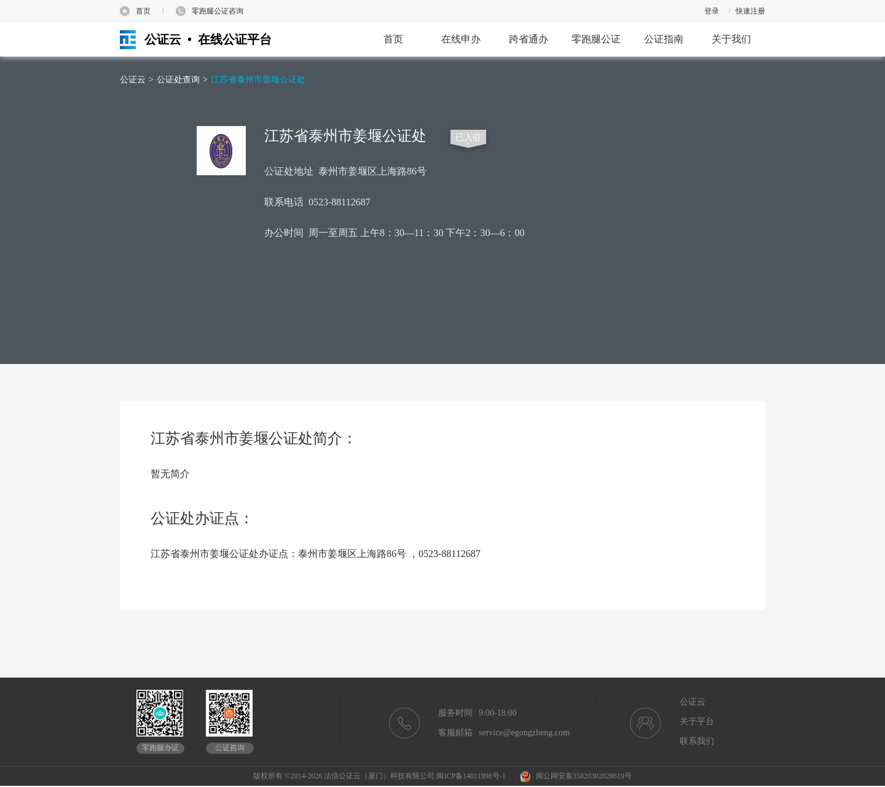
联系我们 (697, 741)
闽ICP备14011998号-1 (470, 776)
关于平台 (697, 721)
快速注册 (750, 11)
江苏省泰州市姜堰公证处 (258, 79)
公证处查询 (178, 79)
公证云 (133, 79)
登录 (711, 11)
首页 (143, 11)
